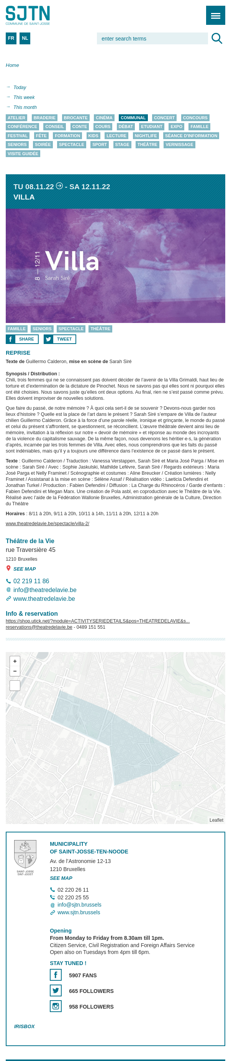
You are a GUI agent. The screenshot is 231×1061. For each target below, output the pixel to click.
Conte (79, 127)
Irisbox (24, 1026)
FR (11, 38)
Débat (126, 127)
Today (19, 87)
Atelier (16, 117)
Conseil (54, 127)
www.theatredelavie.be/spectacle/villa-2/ (47, 523)
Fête (41, 135)
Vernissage (179, 145)
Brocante (76, 117)
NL (25, 38)
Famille (199, 127)
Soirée (43, 145)
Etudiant (151, 127)
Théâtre (147, 145)
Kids (93, 135)
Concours (195, 117)
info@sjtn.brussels (79, 905)
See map (21, 568)
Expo (176, 127)
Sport (99, 145)
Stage (122, 145)
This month (25, 107)
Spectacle (71, 145)
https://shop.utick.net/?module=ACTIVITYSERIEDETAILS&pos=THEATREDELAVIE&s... (98, 621)
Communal (133, 117)
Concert (164, 117)
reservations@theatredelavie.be (39, 627)
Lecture (116, 135)
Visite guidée (23, 153)
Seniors (17, 145)
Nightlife (146, 135)
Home (12, 65)
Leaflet (216, 820)
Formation (67, 135)
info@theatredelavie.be (45, 590)
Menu (213, 11)
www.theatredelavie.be (44, 599)
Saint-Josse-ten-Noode (39, 15)
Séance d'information (191, 135)
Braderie (45, 117)
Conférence (22, 127)
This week (23, 97)
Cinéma (104, 117)
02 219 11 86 (31, 581)
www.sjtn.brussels (78, 912)
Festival (18, 135)
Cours (103, 127)
